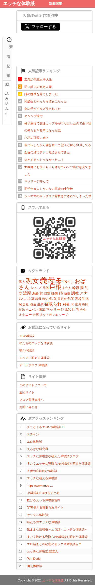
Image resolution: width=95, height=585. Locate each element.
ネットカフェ (49, 314)
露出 (42, 309)
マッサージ (55, 309)
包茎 (70, 299)
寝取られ (53, 304)
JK (72, 304)
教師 (85, 304)
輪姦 (75, 288)
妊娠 (54, 293)
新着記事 (55, 4)
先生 (83, 309)
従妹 (22, 309)
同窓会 (62, 299)
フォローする (40, 26)
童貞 (78, 304)
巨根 (55, 287)
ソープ (63, 314)
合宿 (36, 314)
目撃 (47, 293)
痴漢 (67, 293)
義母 (47, 280)
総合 (7, 85)
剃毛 (66, 304)
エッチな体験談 (19, 3)
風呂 (68, 309)
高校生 (80, 299)
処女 (53, 298)
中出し (68, 281)
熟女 (32, 280)
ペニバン (32, 309)
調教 (75, 293)
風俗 (45, 288)
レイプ (36, 288)
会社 (26, 304)
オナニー (25, 314)
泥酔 (35, 293)
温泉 (40, 304)
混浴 (33, 304)
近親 (27, 293)
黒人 (22, 282)
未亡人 (66, 288)
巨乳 (75, 309)
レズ (27, 299)
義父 (45, 299)
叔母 (38, 299)
